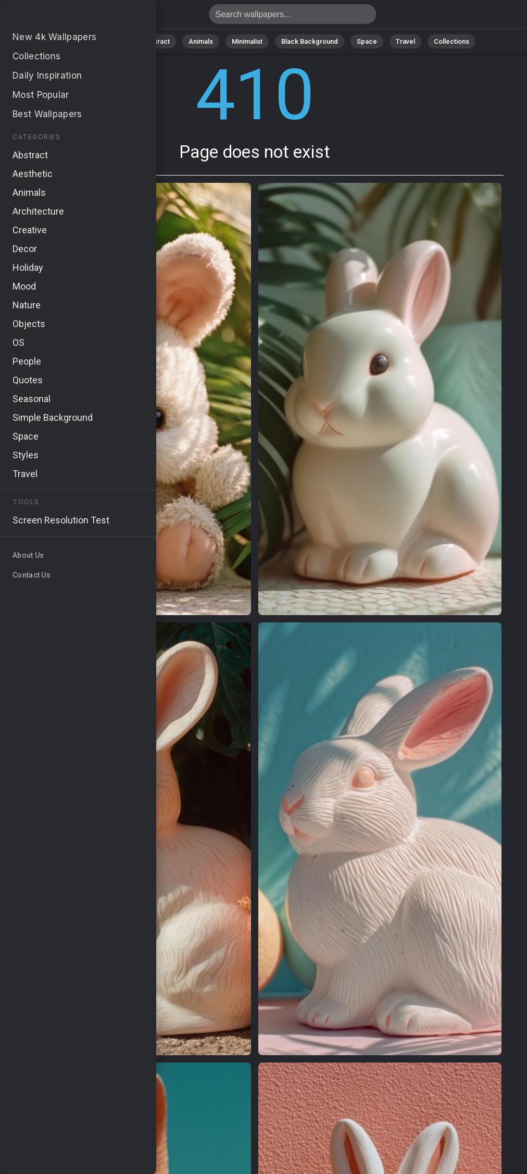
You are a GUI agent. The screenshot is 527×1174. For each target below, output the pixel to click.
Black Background (309, 41)
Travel (405, 41)
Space (367, 41)
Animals (201, 41)
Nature (113, 41)
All (80, 41)
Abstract (156, 41)
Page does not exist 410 (62, 17)
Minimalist (247, 41)
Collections (451, 41)
